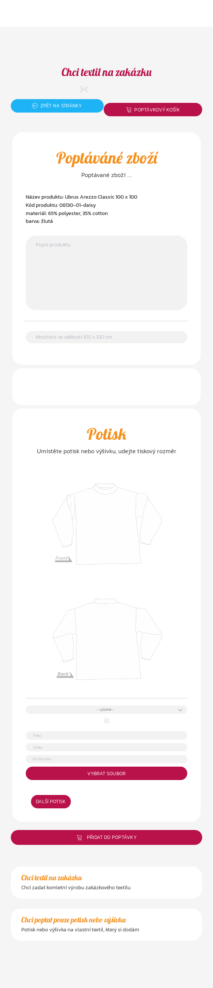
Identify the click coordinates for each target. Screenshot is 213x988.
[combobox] (106, 710)
